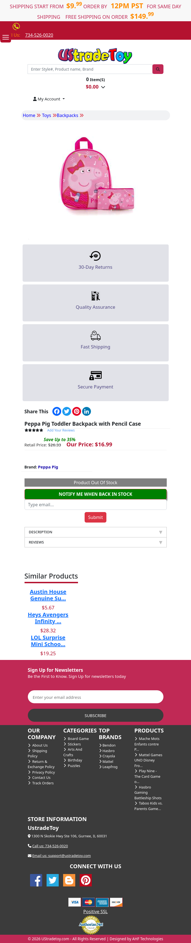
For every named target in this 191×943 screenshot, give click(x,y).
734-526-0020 (39, 35)
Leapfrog (108, 766)
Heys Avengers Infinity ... (48, 618)
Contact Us (39, 777)
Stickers (72, 744)
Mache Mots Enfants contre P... (147, 744)
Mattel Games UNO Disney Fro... (148, 760)
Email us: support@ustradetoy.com (61, 855)
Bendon (107, 745)
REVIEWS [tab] (95, 542)
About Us (38, 745)
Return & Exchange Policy (41, 764)
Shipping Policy (37, 753)
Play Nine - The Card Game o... (147, 776)
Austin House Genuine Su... (48, 595)
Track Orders (41, 782)
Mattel (106, 761)
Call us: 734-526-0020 (50, 845)
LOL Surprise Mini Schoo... (48, 641)
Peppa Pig (48, 467)
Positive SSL (95, 912)
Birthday (72, 760)
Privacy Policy (41, 772)
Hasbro (107, 750)
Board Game (76, 738)
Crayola (107, 755)
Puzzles (71, 765)
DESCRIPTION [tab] (95, 531)
